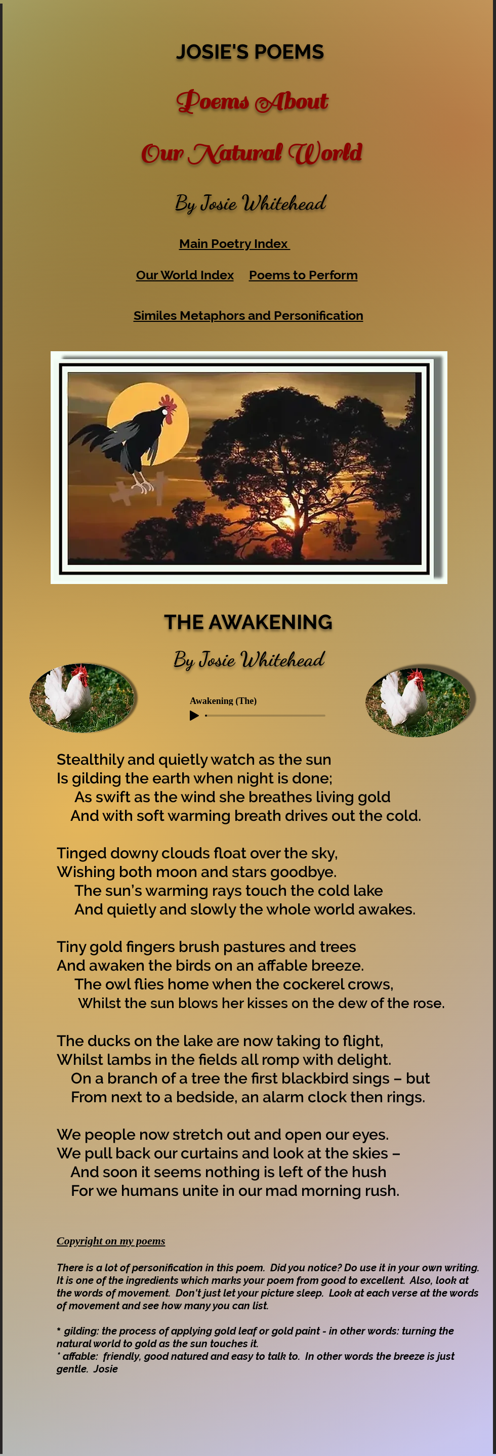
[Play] (194, 716)
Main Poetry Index (235, 243)
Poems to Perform (303, 274)
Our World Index (185, 274)
